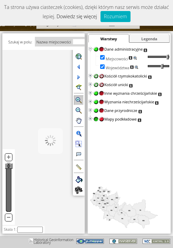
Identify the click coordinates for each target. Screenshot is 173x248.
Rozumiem (115, 16)
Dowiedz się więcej (77, 16)
